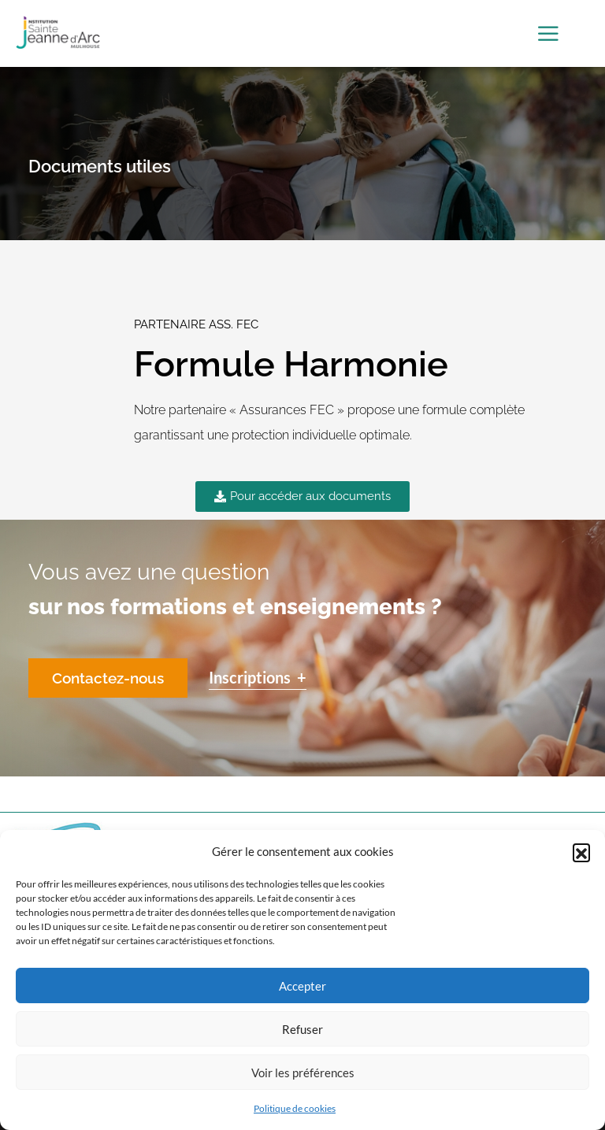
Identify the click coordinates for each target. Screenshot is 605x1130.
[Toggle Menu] (550, 33)
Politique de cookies (295, 1108)
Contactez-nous (108, 678)
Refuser (302, 1029)
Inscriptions (257, 677)
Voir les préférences (302, 1072)
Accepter (302, 986)
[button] (581, 852)
